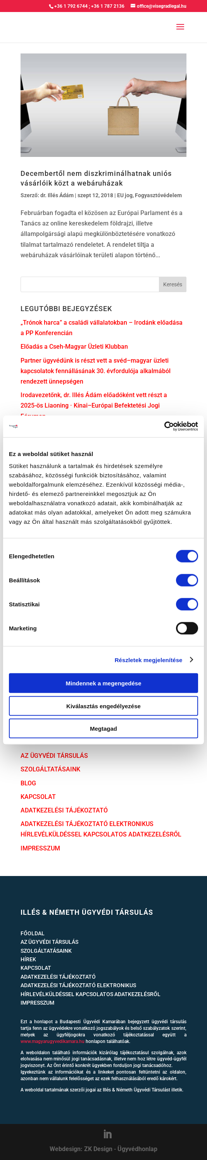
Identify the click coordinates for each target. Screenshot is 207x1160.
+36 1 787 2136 (107, 6)
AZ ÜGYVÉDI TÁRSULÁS (54, 755)
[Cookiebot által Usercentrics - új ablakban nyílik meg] (164, 427)
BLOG (28, 783)
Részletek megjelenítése (149, 659)
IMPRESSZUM (40, 848)
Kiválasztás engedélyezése (103, 705)
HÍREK (28, 959)
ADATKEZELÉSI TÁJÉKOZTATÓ (64, 810)
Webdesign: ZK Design (81, 1149)
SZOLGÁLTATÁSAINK (50, 769)
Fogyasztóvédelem (158, 195)
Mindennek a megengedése (103, 683)
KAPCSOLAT (38, 796)
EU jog (125, 195)
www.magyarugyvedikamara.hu (53, 1041)
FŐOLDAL (33, 933)
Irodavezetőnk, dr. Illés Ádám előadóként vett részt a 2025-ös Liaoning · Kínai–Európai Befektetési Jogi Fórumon (94, 405)
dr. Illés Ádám (57, 195)
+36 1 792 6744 (71, 6)
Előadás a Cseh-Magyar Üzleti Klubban (74, 346)
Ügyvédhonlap (137, 1149)
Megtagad (103, 728)
